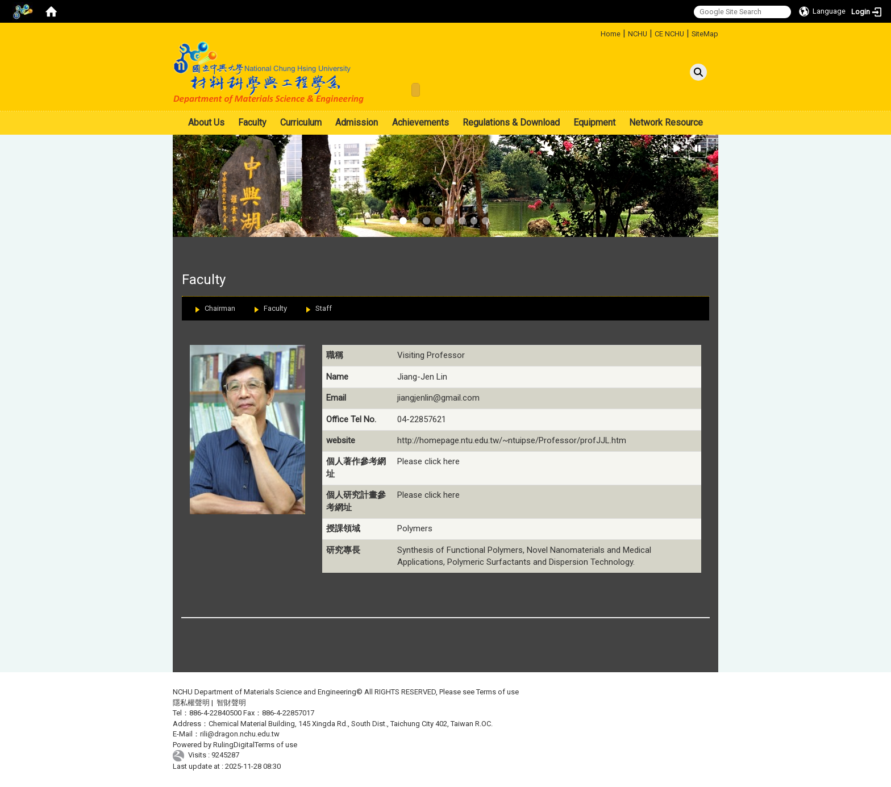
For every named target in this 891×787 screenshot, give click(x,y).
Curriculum (301, 122)
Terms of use (497, 692)
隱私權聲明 (191, 702)
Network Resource (666, 122)
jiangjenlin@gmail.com (438, 398)
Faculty (252, 122)
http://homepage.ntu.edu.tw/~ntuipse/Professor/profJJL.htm (511, 440)
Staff (323, 308)
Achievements (420, 122)
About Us (206, 122)
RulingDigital (234, 744)
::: (596, 32)
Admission (356, 122)
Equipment (594, 122)
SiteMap (705, 34)
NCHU (637, 34)
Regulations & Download (511, 122)
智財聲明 (231, 702)
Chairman (220, 308)
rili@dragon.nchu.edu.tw (240, 734)
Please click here (428, 461)
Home (611, 34)
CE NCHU (669, 34)
